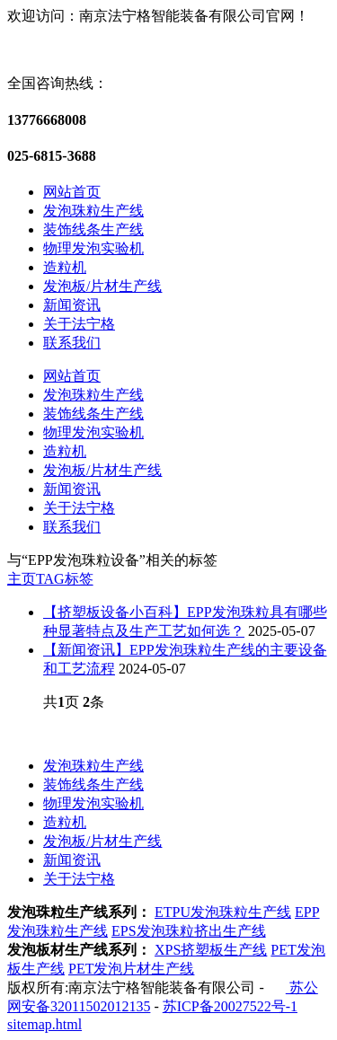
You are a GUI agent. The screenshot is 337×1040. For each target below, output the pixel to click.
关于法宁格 (79, 323)
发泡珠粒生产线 (93, 210)
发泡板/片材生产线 (102, 286)
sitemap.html (44, 1024)
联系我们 (72, 342)
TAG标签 (64, 578)
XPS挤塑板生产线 (211, 949)
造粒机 (64, 267)
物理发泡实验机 (93, 248)
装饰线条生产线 (93, 229)
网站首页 (72, 191)
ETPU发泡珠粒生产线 (223, 912)
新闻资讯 (72, 305)
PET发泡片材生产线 (131, 968)
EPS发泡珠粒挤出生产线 (188, 931)
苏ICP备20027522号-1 (230, 1006)
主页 (21, 578)
